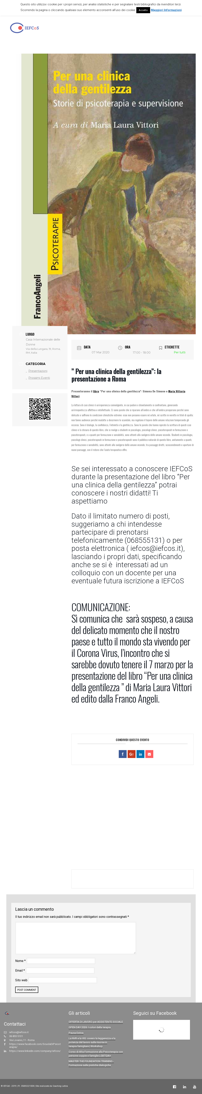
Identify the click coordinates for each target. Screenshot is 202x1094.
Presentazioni (36, 371)
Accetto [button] (143, 10)
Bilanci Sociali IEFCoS (173, 29)
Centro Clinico (130, 29)
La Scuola (80, 29)
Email (20, 970)
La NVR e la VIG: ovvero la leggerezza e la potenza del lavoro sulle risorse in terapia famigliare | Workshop (92, 1042)
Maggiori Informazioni (166, 10)
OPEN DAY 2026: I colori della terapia (90, 1027)
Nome (20, 961)
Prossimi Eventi (38, 378)
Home (64, 29)
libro (96, 391)
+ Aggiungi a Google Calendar (104, 878)
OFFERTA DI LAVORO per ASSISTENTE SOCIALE (96, 1021)
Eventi (149, 29)
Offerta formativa (104, 29)
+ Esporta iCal (171, 878)
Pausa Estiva (76, 1032)
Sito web (21, 980)
